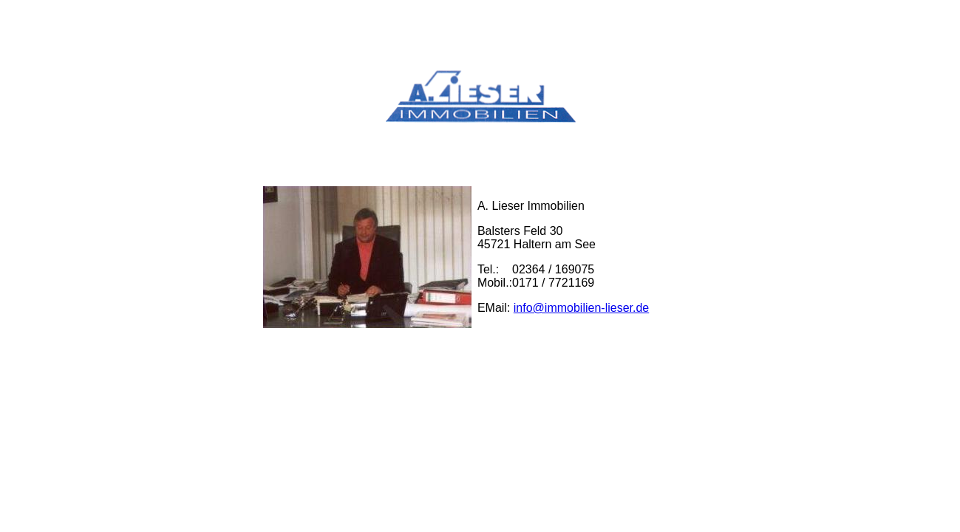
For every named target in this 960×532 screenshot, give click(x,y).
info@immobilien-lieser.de (581, 307)
